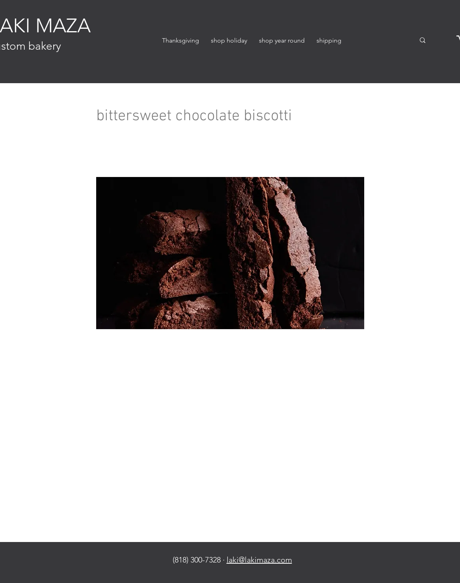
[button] (229, 40)
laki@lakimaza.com (259, 559)
